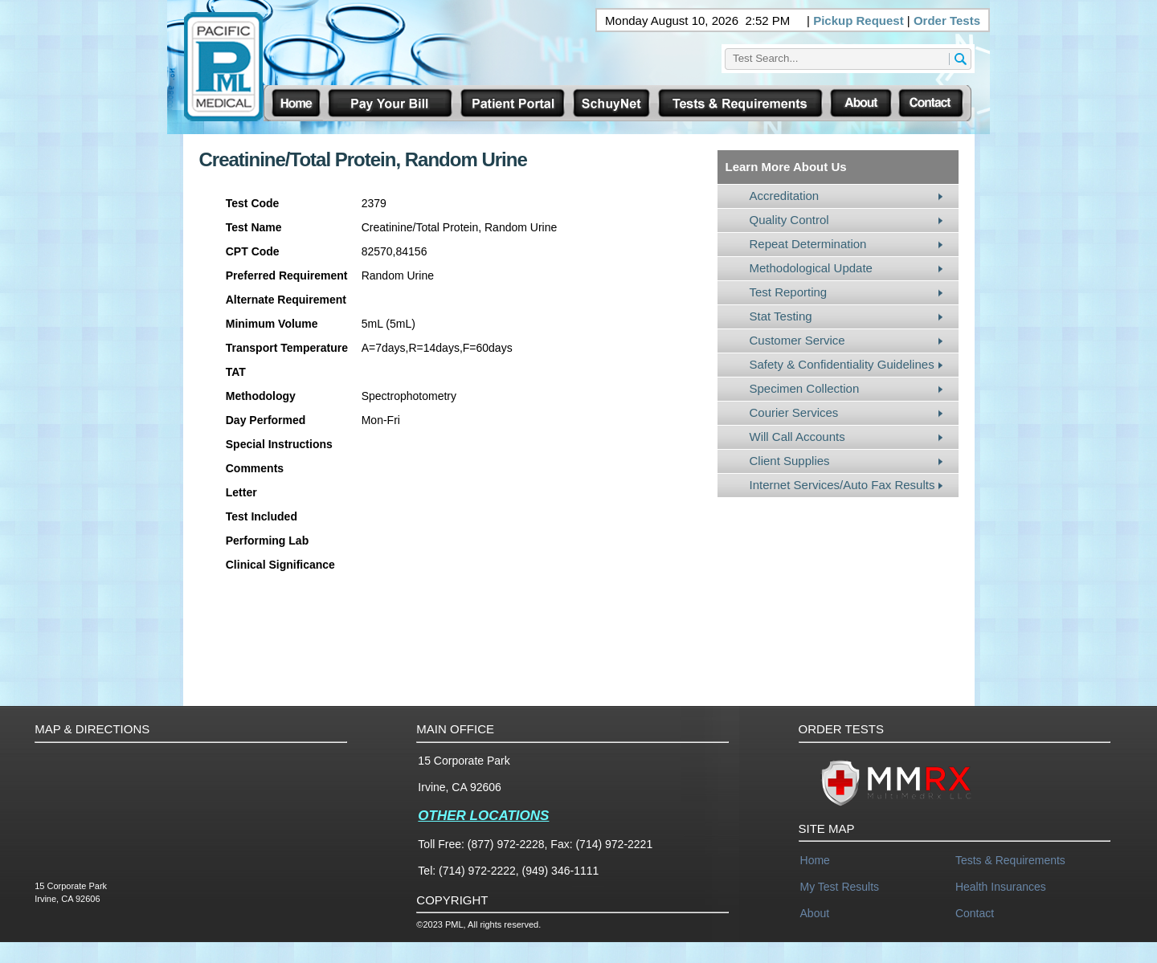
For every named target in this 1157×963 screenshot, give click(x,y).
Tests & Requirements (1010, 860)
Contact (974, 913)
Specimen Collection (805, 388)
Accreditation (785, 195)
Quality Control (789, 219)
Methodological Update (811, 268)
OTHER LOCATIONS (483, 815)
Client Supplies (790, 460)
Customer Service (797, 340)
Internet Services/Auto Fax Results (842, 485)
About (815, 913)
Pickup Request (858, 20)
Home (815, 860)
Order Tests (947, 20)
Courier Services (794, 412)
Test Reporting (789, 292)
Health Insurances (1000, 886)
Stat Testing (781, 316)
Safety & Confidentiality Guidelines (842, 364)
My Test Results (840, 886)
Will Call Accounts (797, 436)
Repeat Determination (808, 244)
